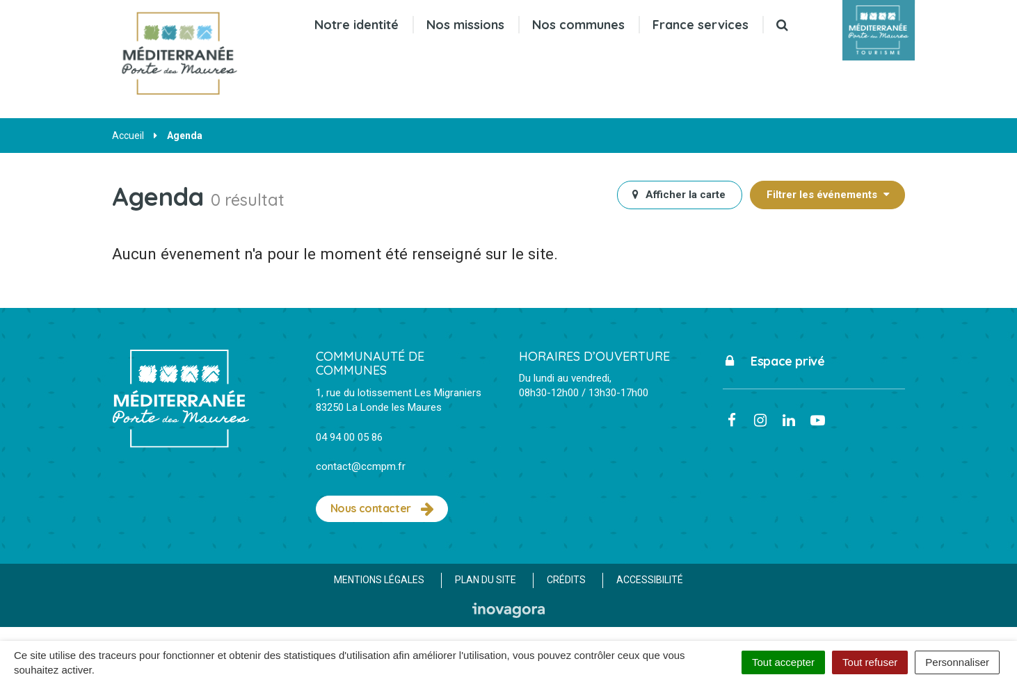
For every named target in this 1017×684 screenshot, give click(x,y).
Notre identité (356, 25)
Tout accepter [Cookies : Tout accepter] (783, 662)
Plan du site (485, 579)
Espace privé (774, 361)
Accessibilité (649, 579)
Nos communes (578, 25)
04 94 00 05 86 (349, 437)
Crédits (566, 579)
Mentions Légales (379, 579)
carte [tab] (679, 194)
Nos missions (465, 25)
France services (700, 25)
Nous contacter (382, 508)
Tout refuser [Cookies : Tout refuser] (869, 662)
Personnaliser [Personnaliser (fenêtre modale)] (957, 662)
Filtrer (829, 194)
